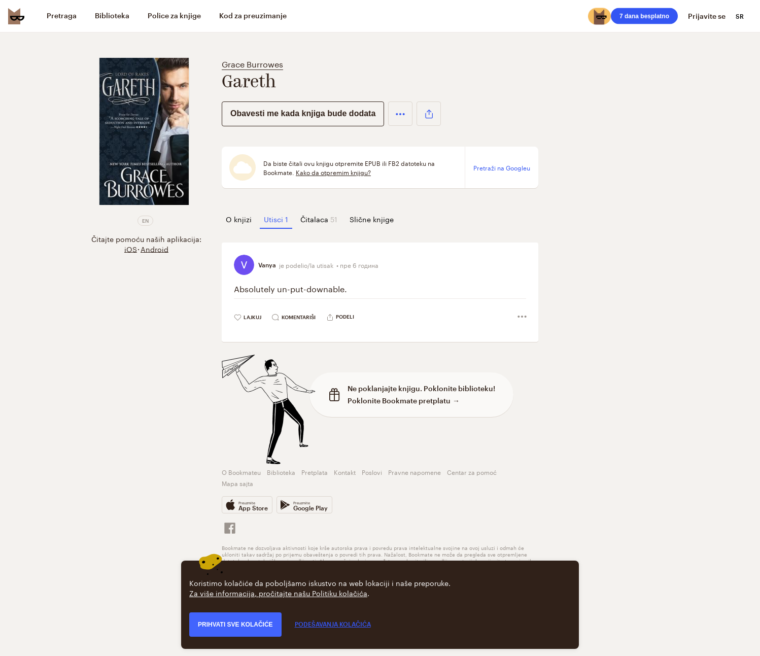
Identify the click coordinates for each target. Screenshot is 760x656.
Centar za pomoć (472, 471)
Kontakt (345, 471)
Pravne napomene (414, 471)
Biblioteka (281, 471)
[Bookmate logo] (16, 16)
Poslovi (372, 471)
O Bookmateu (241, 471)
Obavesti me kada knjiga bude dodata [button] (302, 113)
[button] (400, 113)
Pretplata (314, 471)
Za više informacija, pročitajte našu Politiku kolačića (278, 592)
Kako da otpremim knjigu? (333, 172)
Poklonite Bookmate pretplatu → (404, 400)
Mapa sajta (237, 483)
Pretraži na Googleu (501, 167)
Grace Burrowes (252, 63)
